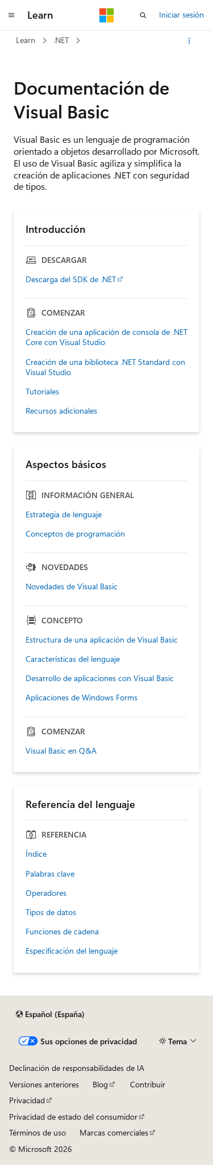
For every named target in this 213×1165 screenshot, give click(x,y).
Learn (25, 40)
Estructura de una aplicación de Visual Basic (102, 640)
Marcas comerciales (114, 1132)
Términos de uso (37, 1132)
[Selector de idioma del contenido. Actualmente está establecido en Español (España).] (50, 1014)
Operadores (46, 893)
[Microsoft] (106, 15)
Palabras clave (50, 874)
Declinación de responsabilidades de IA (76, 1067)
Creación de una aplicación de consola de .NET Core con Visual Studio (106, 337)
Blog (100, 1084)
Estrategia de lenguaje (64, 514)
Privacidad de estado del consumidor (73, 1116)
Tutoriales (42, 391)
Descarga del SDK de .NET (71, 279)
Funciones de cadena (62, 931)
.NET (61, 40)
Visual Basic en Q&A (61, 751)
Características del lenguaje (73, 659)
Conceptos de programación (75, 534)
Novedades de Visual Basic (72, 586)
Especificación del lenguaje (72, 951)
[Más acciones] (189, 41)
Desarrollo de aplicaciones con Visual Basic (100, 678)
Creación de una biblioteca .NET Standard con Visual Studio (105, 367)
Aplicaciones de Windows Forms (81, 697)
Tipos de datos (51, 912)
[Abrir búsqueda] (143, 15)
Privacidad (27, 1100)
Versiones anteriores (44, 1084)
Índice (36, 854)
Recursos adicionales (61, 411)
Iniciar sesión (181, 14)
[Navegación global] (11, 15)
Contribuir (147, 1084)
